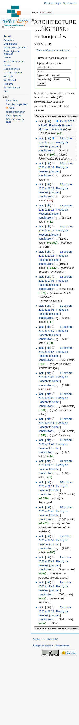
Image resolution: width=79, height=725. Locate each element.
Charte (7, 57)
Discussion (46, 12)
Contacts (8, 84)
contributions (58, 129)
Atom (11, 108)
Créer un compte (52, 3)
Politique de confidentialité (45, 639)
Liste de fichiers (12, 69)
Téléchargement (12, 87)
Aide (6, 91)
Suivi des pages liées (17, 104)
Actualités (9, 40)
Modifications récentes (15, 47)
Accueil (7, 36)
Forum (7, 65)
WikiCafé (8, 76)
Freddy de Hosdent (60, 125)
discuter (44, 129)
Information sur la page (15, 120)
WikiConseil (10, 80)
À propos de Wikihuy (43, 645)
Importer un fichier (15, 112)
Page (35, 12)
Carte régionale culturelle (11, 52)
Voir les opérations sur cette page (53, 50)
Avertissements (62, 645)
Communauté (10, 43)
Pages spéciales (14, 115)
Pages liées (12, 100)
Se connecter (70, 3)
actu (41, 138)
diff (48, 121)
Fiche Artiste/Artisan (14, 61)
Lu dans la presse (13, 72)
